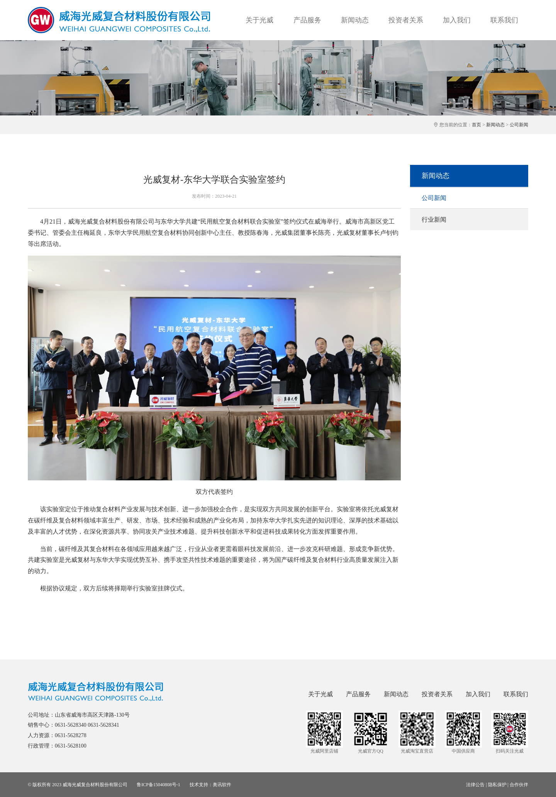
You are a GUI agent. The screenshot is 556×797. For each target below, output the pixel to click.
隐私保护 (497, 784)
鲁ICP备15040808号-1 (158, 784)
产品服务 (307, 20)
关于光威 (259, 20)
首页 (476, 124)
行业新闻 (434, 219)
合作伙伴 (519, 784)
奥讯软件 (222, 784)
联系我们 (504, 20)
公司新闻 (519, 124)
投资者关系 (405, 20)
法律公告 (475, 784)
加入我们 (457, 20)
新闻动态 (355, 20)
